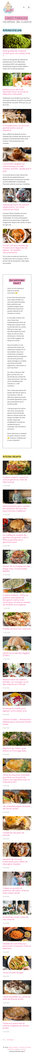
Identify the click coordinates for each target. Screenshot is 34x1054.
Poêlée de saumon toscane (17, 628)
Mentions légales (14, 1049)
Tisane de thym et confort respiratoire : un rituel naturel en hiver (16, 207)
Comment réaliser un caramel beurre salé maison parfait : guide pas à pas (17, 167)
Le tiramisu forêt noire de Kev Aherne (15, 918)
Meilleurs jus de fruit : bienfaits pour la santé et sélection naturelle (15, 92)
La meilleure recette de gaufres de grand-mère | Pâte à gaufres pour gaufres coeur (15, 539)
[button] (23, 7)
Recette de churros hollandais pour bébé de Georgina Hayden (15, 861)
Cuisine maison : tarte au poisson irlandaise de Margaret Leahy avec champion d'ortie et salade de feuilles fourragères (16, 600)
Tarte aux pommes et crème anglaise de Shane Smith (16, 1025)
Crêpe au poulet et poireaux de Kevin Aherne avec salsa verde (16, 890)
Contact (23, 1049)
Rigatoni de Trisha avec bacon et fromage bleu (14, 749)
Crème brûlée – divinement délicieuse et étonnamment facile (17, 722)
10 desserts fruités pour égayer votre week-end (15, 709)
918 (8, 1040)
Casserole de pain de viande (13, 833)
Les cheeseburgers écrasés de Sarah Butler (16, 807)
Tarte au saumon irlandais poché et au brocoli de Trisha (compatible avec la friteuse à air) (16, 778)
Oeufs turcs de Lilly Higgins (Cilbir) (16, 654)
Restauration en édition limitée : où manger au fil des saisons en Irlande (15, 682)
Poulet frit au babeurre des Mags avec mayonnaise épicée (16, 568)
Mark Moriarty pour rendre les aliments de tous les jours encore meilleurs (16, 508)
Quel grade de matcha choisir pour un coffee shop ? (16, 53)
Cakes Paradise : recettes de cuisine (19, 1047)
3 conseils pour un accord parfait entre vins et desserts (16, 128)
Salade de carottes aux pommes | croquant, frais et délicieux (17, 946)
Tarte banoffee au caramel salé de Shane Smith (16, 997)
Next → (12, 1040)
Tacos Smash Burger (13, 972)
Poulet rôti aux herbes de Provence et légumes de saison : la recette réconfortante (15, 249)
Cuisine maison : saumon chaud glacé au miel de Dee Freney (15, 479)
